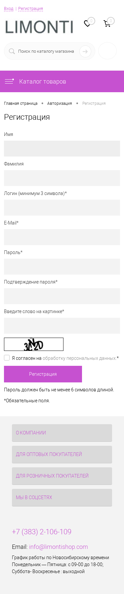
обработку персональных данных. (80, 358)
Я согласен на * (65, 358)
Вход (8, 8)
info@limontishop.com (58, 546)
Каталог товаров (35, 81)
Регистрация (30, 8)
